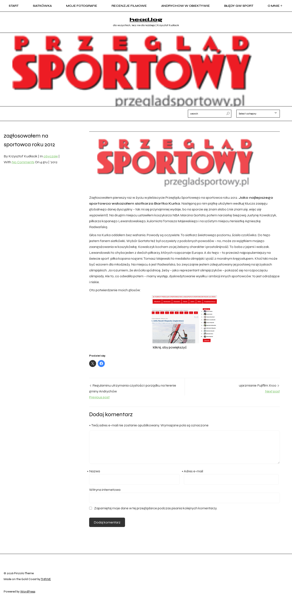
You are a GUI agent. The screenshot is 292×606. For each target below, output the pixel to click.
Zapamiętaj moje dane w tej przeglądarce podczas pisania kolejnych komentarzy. (155, 508)
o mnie (275, 6)
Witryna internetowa (104, 490)
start (13, 6)
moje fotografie (81, 6)
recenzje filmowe (129, 6)
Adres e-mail (193, 471)
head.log (146, 19)
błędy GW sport (238, 6)
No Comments (23, 162)
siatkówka (42, 6)
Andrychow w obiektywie (185, 6)
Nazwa (94, 471)
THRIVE (46, 579)
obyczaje (50, 156)
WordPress (27, 591)
